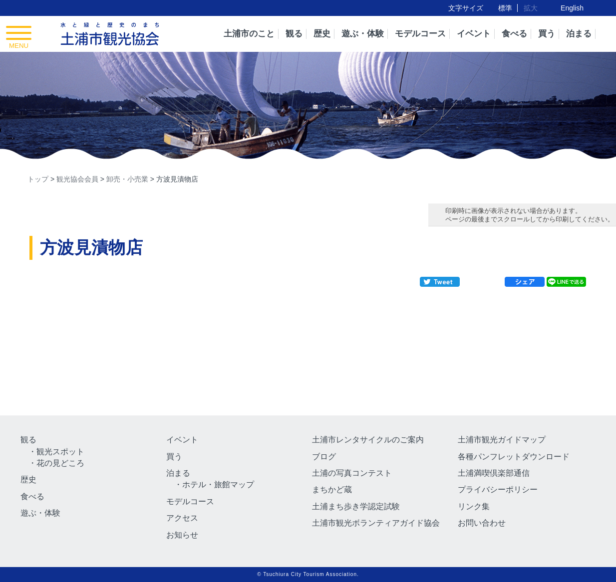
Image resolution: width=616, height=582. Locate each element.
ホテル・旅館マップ (218, 484)
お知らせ (182, 535)
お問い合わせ (482, 523)
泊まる (579, 33)
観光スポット (60, 451)
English (572, 8)
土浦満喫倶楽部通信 (494, 473)
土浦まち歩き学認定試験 (356, 506)
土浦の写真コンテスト (352, 473)
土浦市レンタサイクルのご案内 (368, 439)
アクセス (182, 518)
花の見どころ (60, 463)
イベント (474, 33)
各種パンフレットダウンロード (514, 456)
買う (546, 33)
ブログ (324, 456)
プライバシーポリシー (498, 489)
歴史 (321, 33)
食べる (514, 33)
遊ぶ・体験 (362, 33)
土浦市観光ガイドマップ (502, 439)
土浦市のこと (249, 33)
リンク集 (474, 506)
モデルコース (420, 33)
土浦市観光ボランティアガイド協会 (376, 523)
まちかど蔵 (332, 489)
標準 (505, 8)
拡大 (531, 8)
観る (294, 33)
